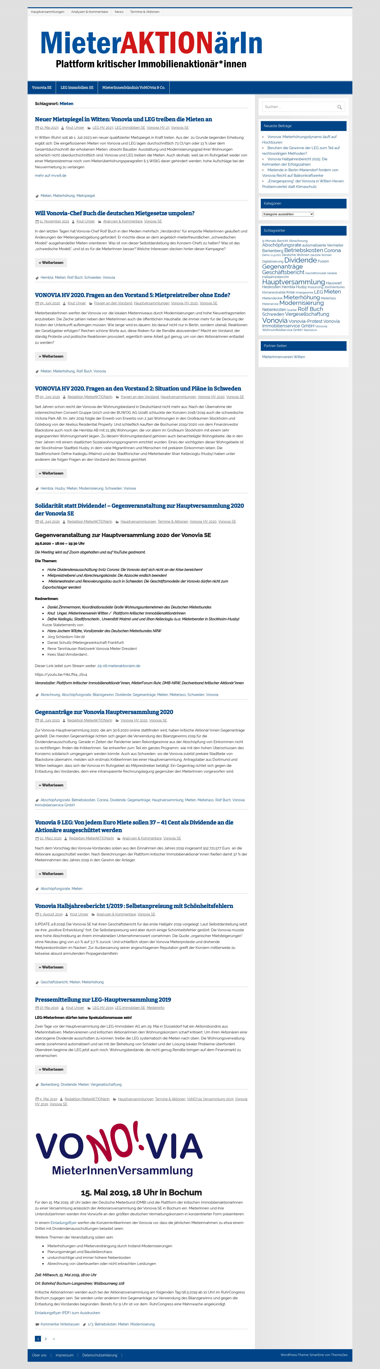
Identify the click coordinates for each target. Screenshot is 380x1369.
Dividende (123, 695)
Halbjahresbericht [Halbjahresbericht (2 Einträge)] (275, 277)
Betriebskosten (83, 800)
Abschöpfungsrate (76, 695)
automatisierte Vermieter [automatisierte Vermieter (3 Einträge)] (322, 245)
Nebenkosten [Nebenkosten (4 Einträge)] (274, 309)
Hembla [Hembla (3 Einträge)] (288, 287)
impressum (64, 1355)
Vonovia (109, 277)
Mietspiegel (86, 196)
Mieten (46, 196)
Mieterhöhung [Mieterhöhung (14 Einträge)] (302, 297)
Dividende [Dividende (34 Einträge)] (300, 260)
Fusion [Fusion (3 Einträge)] (323, 261)
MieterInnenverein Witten (283, 357)
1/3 (90, 1324)
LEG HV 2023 (103, 128)
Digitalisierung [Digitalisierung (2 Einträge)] (272, 261)
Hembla (47, 277)
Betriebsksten (105, 1324)
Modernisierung (91, 488)
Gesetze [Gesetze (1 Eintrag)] (332, 273)
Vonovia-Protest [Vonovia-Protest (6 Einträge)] (305, 321)
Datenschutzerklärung (99, 1355)
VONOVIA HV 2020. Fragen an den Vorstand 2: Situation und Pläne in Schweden (138, 388)
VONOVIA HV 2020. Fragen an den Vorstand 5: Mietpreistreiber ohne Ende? (132, 295)
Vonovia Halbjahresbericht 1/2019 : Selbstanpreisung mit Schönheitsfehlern (134, 906)
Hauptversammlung (167, 800)
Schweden (92, 277)
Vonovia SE (41, 87)
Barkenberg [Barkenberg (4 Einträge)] (272, 250)
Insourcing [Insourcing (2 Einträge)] (315, 287)
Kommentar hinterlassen (60, 1324)
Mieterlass (178, 695)
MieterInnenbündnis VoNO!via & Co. (133, 87)
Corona (102, 800)
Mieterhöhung (64, 196)
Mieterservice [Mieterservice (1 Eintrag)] (270, 303)
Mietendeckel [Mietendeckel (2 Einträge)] (272, 298)
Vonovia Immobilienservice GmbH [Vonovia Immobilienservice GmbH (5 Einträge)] (301, 323)
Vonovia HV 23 (158, 128)
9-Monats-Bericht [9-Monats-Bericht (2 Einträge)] (275, 241)
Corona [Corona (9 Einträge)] (332, 250)
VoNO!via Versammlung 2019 (210, 1099)
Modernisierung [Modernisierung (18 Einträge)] (301, 302)
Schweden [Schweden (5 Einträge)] (273, 314)
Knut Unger (75, 128)
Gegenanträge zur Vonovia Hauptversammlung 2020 (104, 712)
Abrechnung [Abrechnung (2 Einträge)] (298, 241)
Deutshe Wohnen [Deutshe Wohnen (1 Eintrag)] (321, 255)
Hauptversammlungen (47, 12)
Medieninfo (155, 1008)
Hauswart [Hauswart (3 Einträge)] (334, 283)
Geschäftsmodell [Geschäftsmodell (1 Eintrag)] (315, 273)
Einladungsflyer (63, 1223)
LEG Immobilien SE (77, 87)
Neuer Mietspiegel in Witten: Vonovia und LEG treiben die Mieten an (123, 119)
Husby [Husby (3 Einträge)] (301, 287)
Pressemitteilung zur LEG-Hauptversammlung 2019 (103, 1000)
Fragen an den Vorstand (113, 303)
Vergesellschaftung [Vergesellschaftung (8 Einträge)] (307, 314)
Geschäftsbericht (54, 982)
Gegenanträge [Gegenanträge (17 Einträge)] (282, 266)
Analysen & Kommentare (89, 12)
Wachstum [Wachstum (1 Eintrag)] (310, 330)
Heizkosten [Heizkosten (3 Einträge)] (271, 287)
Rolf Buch (75, 277)
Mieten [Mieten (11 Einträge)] (332, 291)
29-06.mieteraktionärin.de (118, 666)
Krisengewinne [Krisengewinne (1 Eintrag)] (304, 292)
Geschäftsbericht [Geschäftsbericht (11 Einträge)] (283, 272)
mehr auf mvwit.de (50, 175)
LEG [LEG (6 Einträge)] (318, 291)
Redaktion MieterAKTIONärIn (90, 397)
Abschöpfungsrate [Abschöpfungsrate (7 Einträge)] (281, 245)
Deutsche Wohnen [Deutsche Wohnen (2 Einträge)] (295, 255)
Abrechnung (50, 695)
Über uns (39, 1355)
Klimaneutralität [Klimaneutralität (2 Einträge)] (273, 292)
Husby (60, 488)
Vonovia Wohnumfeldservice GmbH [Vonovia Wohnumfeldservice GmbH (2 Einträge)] (294, 328)
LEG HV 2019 (103, 1008)
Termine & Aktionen (144, 12)
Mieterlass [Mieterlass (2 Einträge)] (328, 298)
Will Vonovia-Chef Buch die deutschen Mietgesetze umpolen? (114, 213)
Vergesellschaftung (106, 1084)
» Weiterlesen (51, 263)
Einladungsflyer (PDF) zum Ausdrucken (67, 1313)
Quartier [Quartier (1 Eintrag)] (292, 309)
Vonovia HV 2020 (184, 303)
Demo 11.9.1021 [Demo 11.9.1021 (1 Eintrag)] (271, 255)
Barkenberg (50, 1084)
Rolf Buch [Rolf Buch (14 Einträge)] (310, 309)
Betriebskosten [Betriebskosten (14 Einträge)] (303, 250)
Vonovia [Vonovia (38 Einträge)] (275, 320)
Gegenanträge (144, 695)
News (119, 12)
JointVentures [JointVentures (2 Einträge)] (334, 287)
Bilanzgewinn (103, 695)
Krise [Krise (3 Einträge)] (290, 292)
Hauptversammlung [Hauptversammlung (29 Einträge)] (293, 282)
